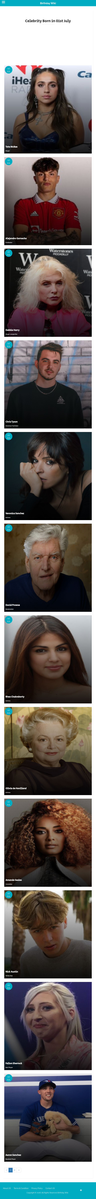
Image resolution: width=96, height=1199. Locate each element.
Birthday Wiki (48, 3)
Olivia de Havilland (16, 788)
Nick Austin (12, 972)
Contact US (50, 1188)
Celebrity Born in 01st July (48, 21)
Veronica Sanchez (15, 513)
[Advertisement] (48, 44)
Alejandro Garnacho (16, 238)
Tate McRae (11, 147)
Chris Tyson (12, 422)
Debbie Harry (12, 330)
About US (7, 1188)
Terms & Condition (21, 1188)
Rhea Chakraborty (15, 697)
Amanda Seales (14, 880)
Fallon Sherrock (14, 1063)
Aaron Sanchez (13, 1155)
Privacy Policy (37, 1188)
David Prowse (13, 605)
